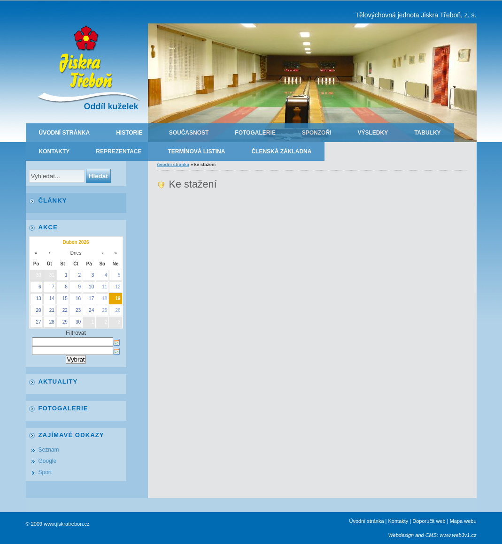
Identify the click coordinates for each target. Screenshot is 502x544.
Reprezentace (118, 151)
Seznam (49, 449)
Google (48, 461)
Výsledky (372, 132)
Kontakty (54, 151)
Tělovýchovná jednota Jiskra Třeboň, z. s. (415, 15)
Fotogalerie (255, 132)
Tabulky (427, 132)
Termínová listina (196, 151)
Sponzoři (317, 132)
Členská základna (281, 151)
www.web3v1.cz (458, 535)
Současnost (189, 132)
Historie (129, 132)
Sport (45, 472)
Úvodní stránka (64, 132)
